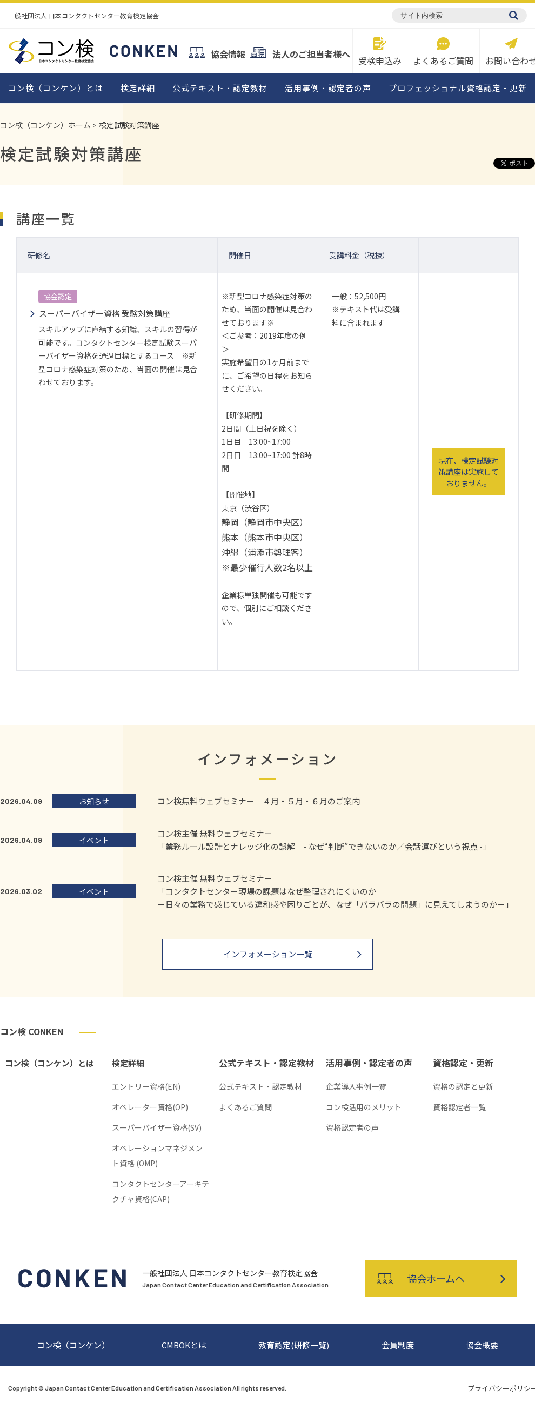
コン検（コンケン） (73, 1345)
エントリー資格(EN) (146, 1086)
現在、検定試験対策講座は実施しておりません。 (468, 471)
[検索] (513, 15)
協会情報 (216, 52)
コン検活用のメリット (364, 1107)
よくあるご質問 (443, 51)
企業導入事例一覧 (356, 1086)
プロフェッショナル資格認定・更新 (458, 87)
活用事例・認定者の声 (328, 87)
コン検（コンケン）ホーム (45, 125)
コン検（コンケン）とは (55, 87)
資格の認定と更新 (463, 1086)
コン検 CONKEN (31, 1031)
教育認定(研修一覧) (293, 1345)
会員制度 (398, 1345)
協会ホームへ (420, 1278)
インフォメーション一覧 (267, 953)
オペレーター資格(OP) (150, 1107)
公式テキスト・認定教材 (220, 87)
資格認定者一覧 (459, 1107)
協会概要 (482, 1345)
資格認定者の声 (352, 1127)
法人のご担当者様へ (300, 52)
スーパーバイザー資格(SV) (157, 1127)
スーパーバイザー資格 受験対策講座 (104, 313)
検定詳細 (138, 87)
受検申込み (380, 51)
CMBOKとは (184, 1345)
